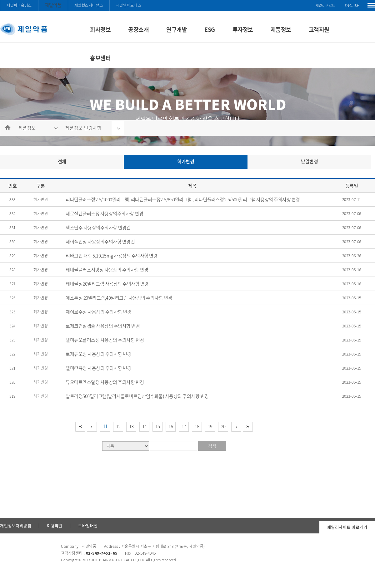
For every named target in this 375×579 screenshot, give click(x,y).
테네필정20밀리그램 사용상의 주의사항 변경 (107, 283)
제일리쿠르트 (325, 5)
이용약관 (54, 525)
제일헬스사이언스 (88, 5)
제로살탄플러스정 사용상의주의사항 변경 (104, 213)
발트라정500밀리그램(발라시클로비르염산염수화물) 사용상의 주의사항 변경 (137, 396)
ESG (209, 29)
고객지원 (319, 29)
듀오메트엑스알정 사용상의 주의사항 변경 (105, 382)
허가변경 (185, 161)
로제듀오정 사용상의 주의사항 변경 (98, 354)
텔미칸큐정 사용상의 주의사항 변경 (98, 368)
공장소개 (138, 29)
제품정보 (281, 29)
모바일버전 (88, 525)
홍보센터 (100, 58)
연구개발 (176, 29)
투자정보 (242, 29)
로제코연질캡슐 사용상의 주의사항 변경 (103, 325)
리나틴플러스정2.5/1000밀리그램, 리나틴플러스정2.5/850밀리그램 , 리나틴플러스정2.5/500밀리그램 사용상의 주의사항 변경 (183, 199)
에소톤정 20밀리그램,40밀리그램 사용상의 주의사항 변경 (119, 297)
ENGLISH (352, 5)
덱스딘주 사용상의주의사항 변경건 (98, 227)
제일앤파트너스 (128, 5)
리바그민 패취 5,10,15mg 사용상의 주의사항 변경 (112, 255)
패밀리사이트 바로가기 (347, 527)
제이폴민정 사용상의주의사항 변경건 (100, 241)
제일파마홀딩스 (19, 5)
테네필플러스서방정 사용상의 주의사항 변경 (107, 269)
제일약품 (53, 5)
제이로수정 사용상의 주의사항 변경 (98, 311)
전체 (62, 161)
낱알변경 (309, 161)
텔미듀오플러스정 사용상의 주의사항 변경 (105, 339)
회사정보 (100, 29)
